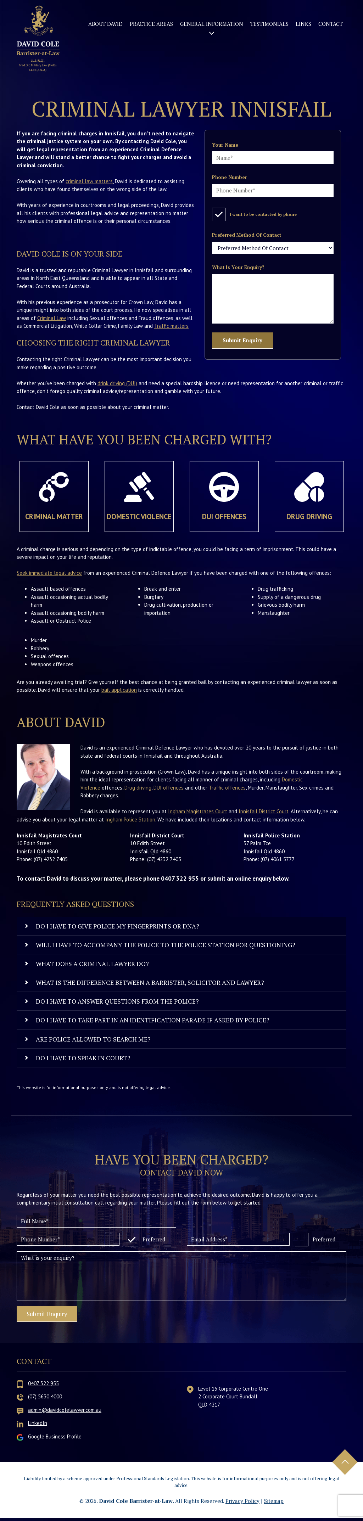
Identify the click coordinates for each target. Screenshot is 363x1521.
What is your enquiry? (238, 267)
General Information (211, 23)
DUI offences (168, 787)
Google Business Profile (55, 1439)
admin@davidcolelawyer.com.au (64, 1412)
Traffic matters (171, 325)
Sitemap (274, 1503)
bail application (119, 689)
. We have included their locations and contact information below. (230, 819)
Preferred (145, 1238)
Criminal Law (51, 318)
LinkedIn (37, 1425)
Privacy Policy (242, 1503)
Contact (330, 23)
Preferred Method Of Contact (246, 235)
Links (303, 23)
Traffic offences (227, 787)
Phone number (229, 177)
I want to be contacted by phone (254, 213)
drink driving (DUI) (117, 383)
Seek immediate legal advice (49, 572)
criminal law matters (89, 181)
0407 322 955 (43, 1386)
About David (105, 23)
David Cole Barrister (39, 40)
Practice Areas (151, 23)
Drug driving (137, 787)
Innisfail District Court (264, 811)
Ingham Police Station (130, 819)
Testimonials (269, 23)
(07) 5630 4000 (45, 1399)
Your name (225, 145)
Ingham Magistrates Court (197, 811)
